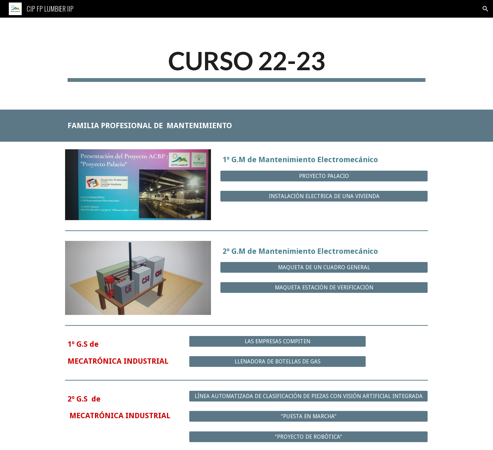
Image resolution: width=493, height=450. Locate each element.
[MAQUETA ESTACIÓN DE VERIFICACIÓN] (324, 288)
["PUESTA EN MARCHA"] (308, 416)
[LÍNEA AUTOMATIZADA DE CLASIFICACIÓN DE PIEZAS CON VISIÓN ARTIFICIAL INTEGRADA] (308, 396)
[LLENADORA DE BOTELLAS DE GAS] (277, 362)
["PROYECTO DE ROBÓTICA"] (308, 437)
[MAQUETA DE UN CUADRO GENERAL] (324, 267)
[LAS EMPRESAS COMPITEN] (277, 341)
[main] (246, 63)
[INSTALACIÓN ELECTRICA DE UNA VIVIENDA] (324, 196)
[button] (485, 8)
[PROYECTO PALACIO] (324, 176)
